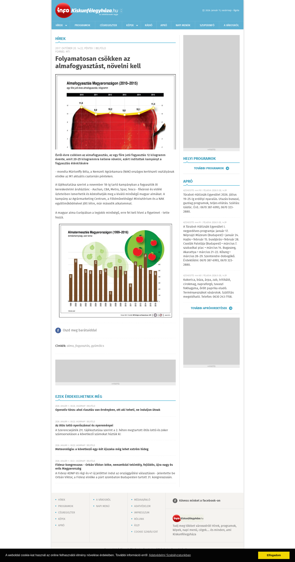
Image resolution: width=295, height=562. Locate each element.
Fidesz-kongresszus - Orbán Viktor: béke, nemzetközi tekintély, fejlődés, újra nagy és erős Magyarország (114, 467)
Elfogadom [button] (274, 555)
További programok (209, 168)
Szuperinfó (207, 25)
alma (70, 346)
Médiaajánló (142, 500)
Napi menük (183, 25)
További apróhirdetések (209, 308)
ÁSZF (137, 525)
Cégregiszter (108, 25)
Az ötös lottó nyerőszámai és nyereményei (84, 425)
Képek (130, 25)
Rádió (148, 25)
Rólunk (139, 519)
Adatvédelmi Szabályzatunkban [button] (170, 555)
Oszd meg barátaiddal (80, 330)
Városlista (121, 10)
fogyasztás (82, 346)
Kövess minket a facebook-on (199, 500)
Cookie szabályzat (146, 532)
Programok (82, 25)
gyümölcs (97, 346)
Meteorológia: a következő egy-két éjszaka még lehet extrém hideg (101, 449)
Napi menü (102, 506)
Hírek (59, 25)
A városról (231, 25)
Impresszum (141, 513)
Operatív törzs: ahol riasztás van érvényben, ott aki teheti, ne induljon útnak (107, 410)
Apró (163, 25)
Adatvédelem (142, 506)
